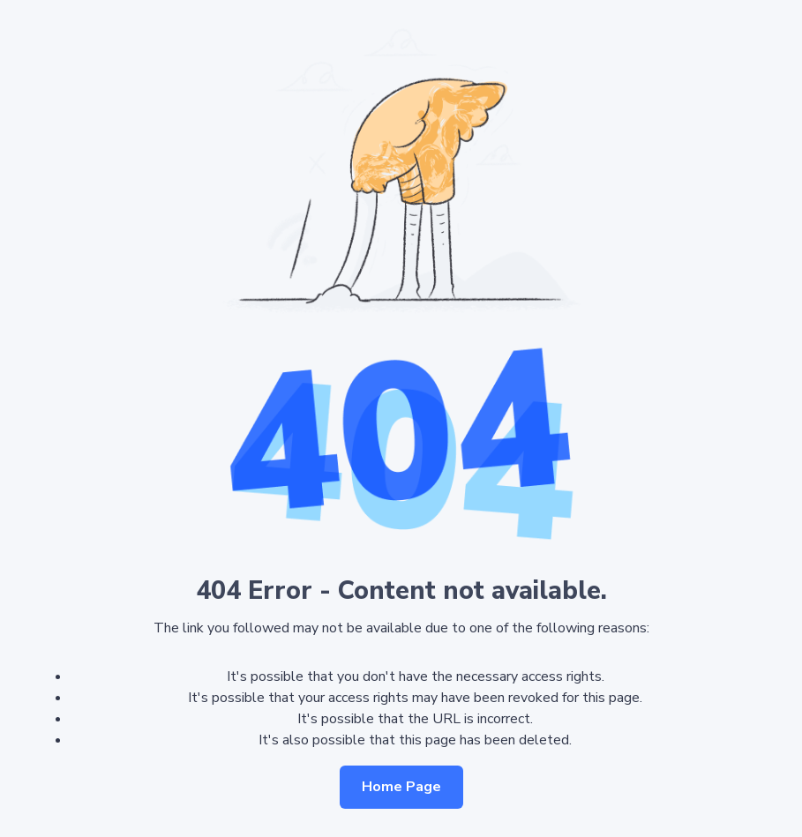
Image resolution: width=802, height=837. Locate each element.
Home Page (401, 786)
